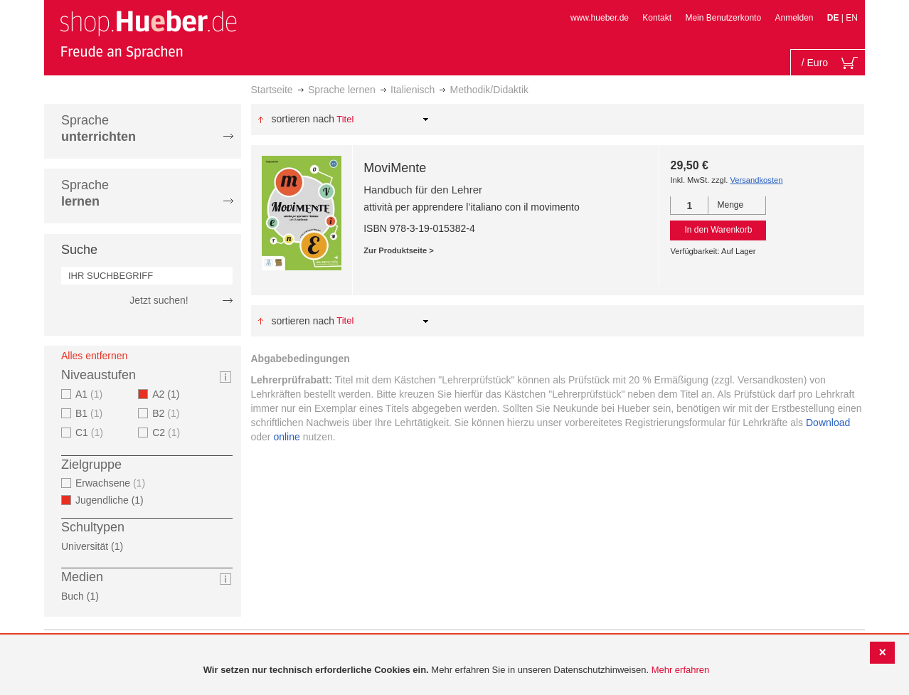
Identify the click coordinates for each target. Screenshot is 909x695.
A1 (90, 394)
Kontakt (656, 18)
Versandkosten (756, 180)
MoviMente (394, 168)
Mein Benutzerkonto (723, 18)
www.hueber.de (599, 18)
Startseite (272, 89)
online (286, 436)
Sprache (98, 128)
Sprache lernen (342, 89)
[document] (456, 670)
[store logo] (147, 34)
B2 (167, 413)
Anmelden (794, 18)
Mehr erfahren (681, 669)
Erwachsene (112, 483)
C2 (168, 432)
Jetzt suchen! (158, 300)
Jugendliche (113, 500)
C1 (91, 432)
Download (828, 422)
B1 (90, 413)
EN (852, 18)
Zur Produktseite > (398, 250)
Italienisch (412, 89)
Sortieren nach (302, 118)
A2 (170, 394)
